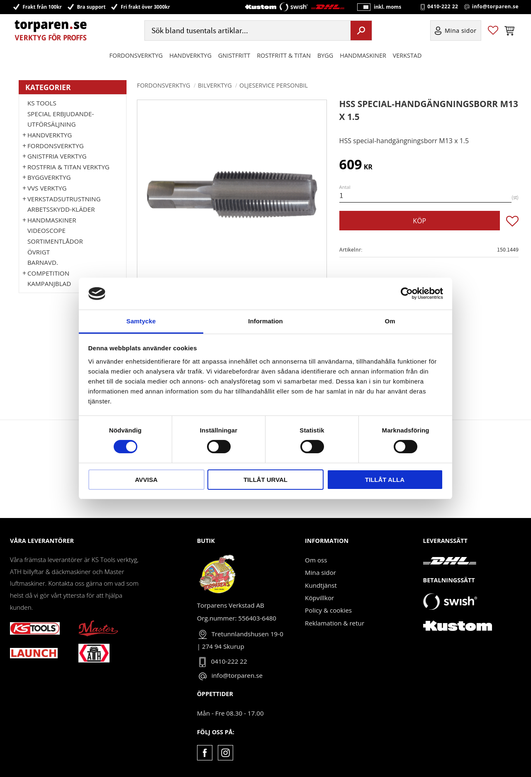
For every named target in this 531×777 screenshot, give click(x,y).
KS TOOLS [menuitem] (41, 103)
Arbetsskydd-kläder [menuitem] (61, 209)
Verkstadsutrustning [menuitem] (64, 199)
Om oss (316, 560)
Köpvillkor (319, 598)
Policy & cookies (328, 610)
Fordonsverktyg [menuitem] (136, 55)
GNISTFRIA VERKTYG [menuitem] (56, 156)
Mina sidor (320, 572)
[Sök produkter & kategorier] (246, 30)
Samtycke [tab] (141, 321)
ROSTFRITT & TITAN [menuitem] (284, 55)
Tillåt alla (384, 479)
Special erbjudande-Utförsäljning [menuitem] (60, 119)
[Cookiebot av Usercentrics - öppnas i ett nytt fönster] (406, 293)
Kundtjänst (321, 585)
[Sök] (361, 30)
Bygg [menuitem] (325, 55)
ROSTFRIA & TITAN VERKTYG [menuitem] (68, 167)
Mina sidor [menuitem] (461, 30)
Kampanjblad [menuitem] (49, 283)
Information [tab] (265, 321)
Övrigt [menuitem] (38, 252)
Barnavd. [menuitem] (42, 262)
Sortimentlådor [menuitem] (55, 241)
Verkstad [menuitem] (407, 55)
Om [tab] (390, 321)
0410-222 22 (442, 6)
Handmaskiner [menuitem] (363, 55)
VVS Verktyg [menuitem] (46, 188)
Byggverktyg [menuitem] (49, 177)
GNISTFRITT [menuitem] (234, 55)
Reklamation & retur (334, 623)
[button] (493, 30)
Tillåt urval (265, 479)
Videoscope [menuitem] (46, 230)
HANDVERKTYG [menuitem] (190, 55)
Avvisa (146, 479)
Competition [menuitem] (48, 273)
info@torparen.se (495, 6)
